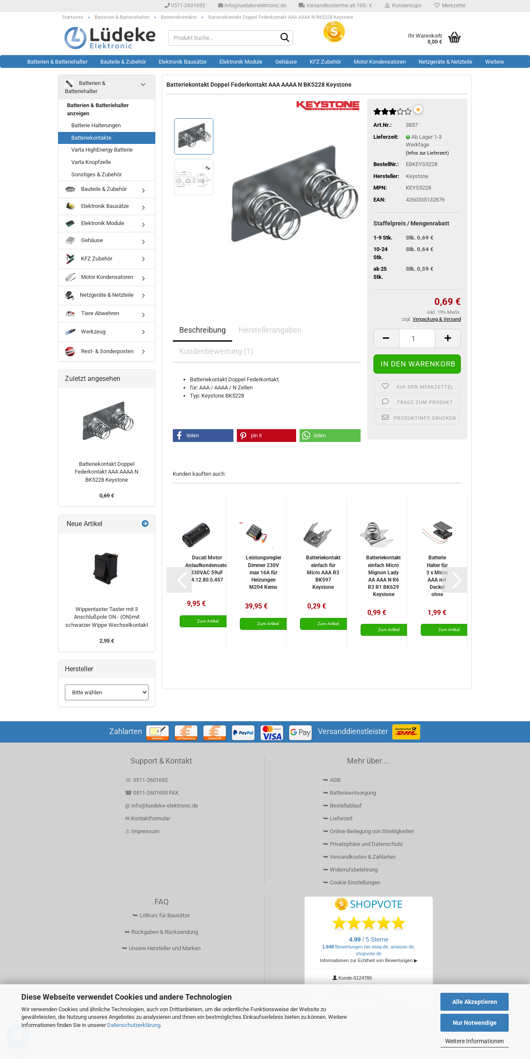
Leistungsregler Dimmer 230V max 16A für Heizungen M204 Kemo (263, 572)
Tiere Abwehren (92, 313)
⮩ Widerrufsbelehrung (350, 869)
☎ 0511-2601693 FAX (152, 793)
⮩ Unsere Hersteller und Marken (161, 948)
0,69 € (106, 495)
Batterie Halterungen (96, 125)
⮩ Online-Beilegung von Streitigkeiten (368, 831)
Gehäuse (286, 62)
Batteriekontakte (91, 138)
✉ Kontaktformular (147, 818)
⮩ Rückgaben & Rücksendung (161, 932)
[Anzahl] (417, 338)
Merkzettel (450, 6)
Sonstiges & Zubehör (96, 174)
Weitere (494, 62)
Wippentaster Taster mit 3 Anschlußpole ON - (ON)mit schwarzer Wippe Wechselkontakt (106, 617)
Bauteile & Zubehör (123, 62)
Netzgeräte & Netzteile (445, 62)
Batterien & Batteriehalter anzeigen (98, 109)
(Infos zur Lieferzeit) (427, 153)
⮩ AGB (332, 780)
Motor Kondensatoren (380, 62)
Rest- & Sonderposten (99, 351)
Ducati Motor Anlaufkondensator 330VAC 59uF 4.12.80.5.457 (207, 568)
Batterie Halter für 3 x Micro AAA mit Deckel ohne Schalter (437, 576)
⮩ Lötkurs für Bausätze (161, 915)
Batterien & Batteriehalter (57, 62)
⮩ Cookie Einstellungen (351, 882)
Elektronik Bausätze (183, 62)
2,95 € (106, 641)
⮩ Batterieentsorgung (349, 793)
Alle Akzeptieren (474, 1001)
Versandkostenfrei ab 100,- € (335, 6)
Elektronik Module (240, 62)
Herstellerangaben (270, 329)
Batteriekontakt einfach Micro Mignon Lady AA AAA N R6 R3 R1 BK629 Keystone (383, 576)
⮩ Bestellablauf (342, 805)
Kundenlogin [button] (403, 6)
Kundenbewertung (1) (216, 351)
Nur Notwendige (475, 1022)
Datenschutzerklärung (133, 1025)
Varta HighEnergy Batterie (102, 149)
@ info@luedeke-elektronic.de (161, 805)
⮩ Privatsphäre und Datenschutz (362, 844)
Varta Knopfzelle (91, 162)
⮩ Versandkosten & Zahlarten (359, 857)
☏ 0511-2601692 (146, 780)
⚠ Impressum (142, 831)
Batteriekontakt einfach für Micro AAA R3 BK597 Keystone (323, 572)
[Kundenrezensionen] (392, 115)
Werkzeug (85, 332)
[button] (386, 338)
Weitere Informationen (474, 1041)
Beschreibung (202, 329)
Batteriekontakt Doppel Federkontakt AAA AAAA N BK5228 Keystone (106, 472)
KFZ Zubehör (325, 62)
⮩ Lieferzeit (337, 818)
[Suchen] (285, 38)
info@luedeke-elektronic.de (252, 6)
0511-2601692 (185, 6)
